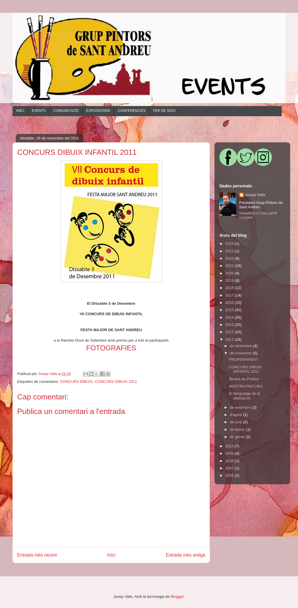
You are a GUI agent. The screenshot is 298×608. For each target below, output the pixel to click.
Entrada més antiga (185, 555)
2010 (230, 446)
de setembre (241, 407)
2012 (230, 332)
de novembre (241, 353)
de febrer (238, 429)
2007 (230, 468)
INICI (20, 111)
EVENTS (39, 111)
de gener (238, 437)
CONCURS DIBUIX (76, 381)
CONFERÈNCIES (132, 111)
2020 (230, 273)
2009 (230, 453)
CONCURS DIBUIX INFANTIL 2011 (245, 369)
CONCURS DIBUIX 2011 (116, 381)
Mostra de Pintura (244, 379)
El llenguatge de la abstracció (244, 395)
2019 (230, 280)
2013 (230, 324)
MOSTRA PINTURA (245, 386)
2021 (230, 265)
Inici (111, 555)
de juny (236, 422)
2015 (230, 310)
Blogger (177, 596)
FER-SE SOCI (164, 111)
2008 (230, 461)
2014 (230, 317)
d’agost (236, 414)
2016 (230, 302)
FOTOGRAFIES (111, 348)
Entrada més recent (37, 555)
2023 (230, 251)
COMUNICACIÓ (66, 111)
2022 (230, 258)
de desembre (241, 346)
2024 (230, 243)
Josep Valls (255, 195)
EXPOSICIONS (98, 111)
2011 (230, 339)
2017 (230, 295)
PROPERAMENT (243, 359)
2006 (230, 475)
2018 (230, 288)
